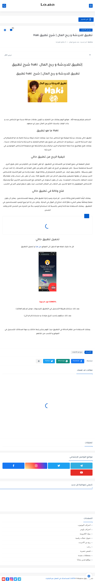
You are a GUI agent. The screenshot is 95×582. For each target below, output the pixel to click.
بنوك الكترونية (85, 534)
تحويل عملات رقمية (83, 538)
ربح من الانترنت (86, 30)
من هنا (38, 247)
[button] (77, 361)
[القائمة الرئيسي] (91, 6)
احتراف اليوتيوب (84, 525)
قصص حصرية (85, 551)
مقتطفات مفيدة (84, 555)
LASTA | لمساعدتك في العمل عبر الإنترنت (60, 579)
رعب (89, 547)
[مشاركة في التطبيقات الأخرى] (39, 361)
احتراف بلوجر (85, 529)
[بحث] (4, 6)
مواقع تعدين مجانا (84, 560)
